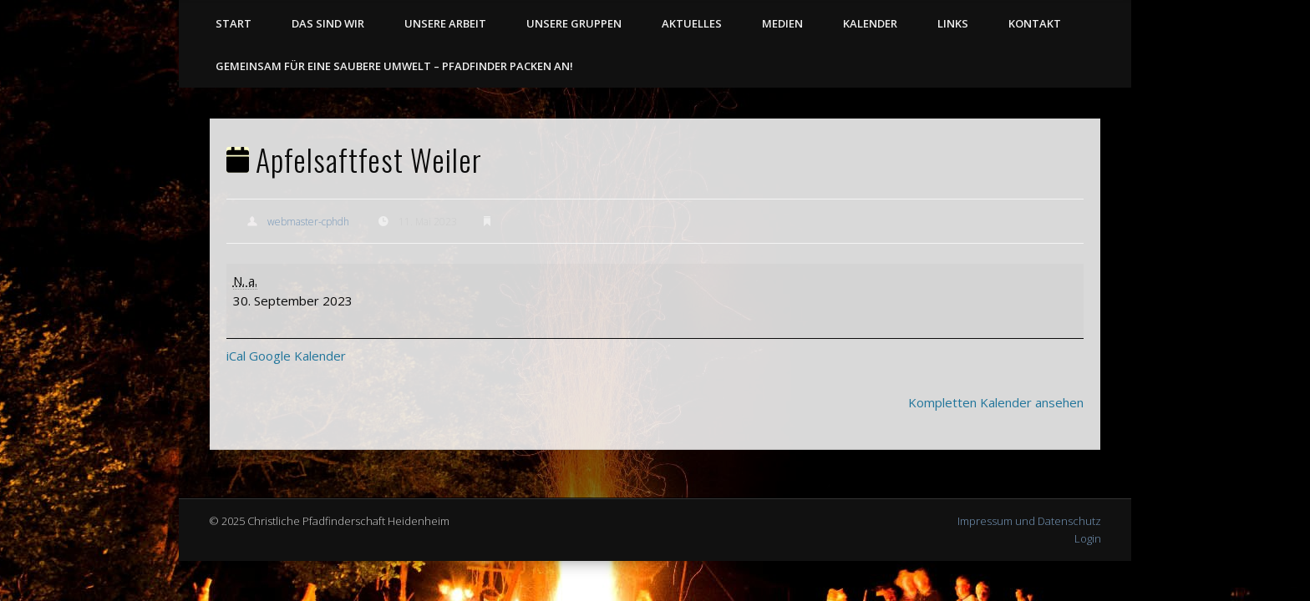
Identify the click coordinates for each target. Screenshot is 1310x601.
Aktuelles (692, 23)
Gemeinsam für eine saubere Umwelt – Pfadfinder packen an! (394, 65)
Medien (782, 23)
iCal (236, 355)
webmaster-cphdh (308, 222)
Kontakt (1034, 23)
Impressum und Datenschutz (1029, 520)
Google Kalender (297, 355)
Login (1087, 538)
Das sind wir (328, 23)
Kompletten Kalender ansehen (996, 402)
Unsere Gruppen (574, 23)
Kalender (870, 23)
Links (952, 23)
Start (233, 23)
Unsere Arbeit (445, 23)
